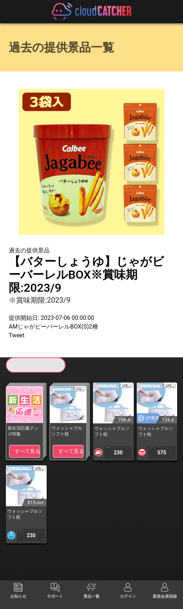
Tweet (16, 335)
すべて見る (27, 451)
